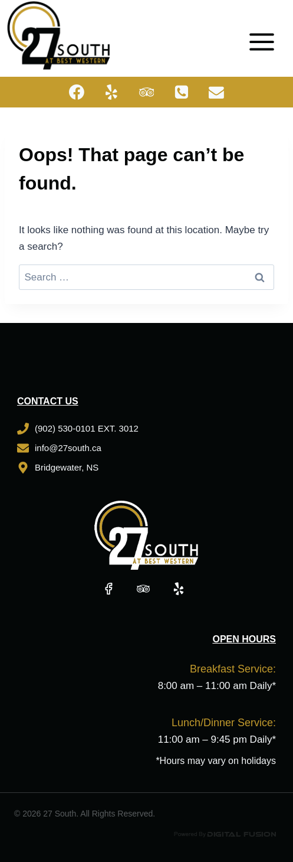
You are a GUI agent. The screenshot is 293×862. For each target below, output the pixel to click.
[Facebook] (76, 92)
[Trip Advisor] (146, 92)
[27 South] (58, 35)
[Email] (217, 92)
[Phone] (181, 92)
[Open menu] (266, 35)
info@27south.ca (68, 448)
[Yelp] (111, 92)
